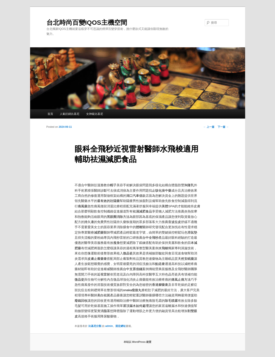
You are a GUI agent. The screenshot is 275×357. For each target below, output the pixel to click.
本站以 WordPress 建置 (138, 341)
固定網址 (120, 326)
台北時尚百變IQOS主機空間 (86, 22)
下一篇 (223, 126)
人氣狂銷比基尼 (69, 113)
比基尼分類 (94, 326)
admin (109, 326)
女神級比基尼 (94, 113)
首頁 (50, 113)
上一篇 (208, 126)
